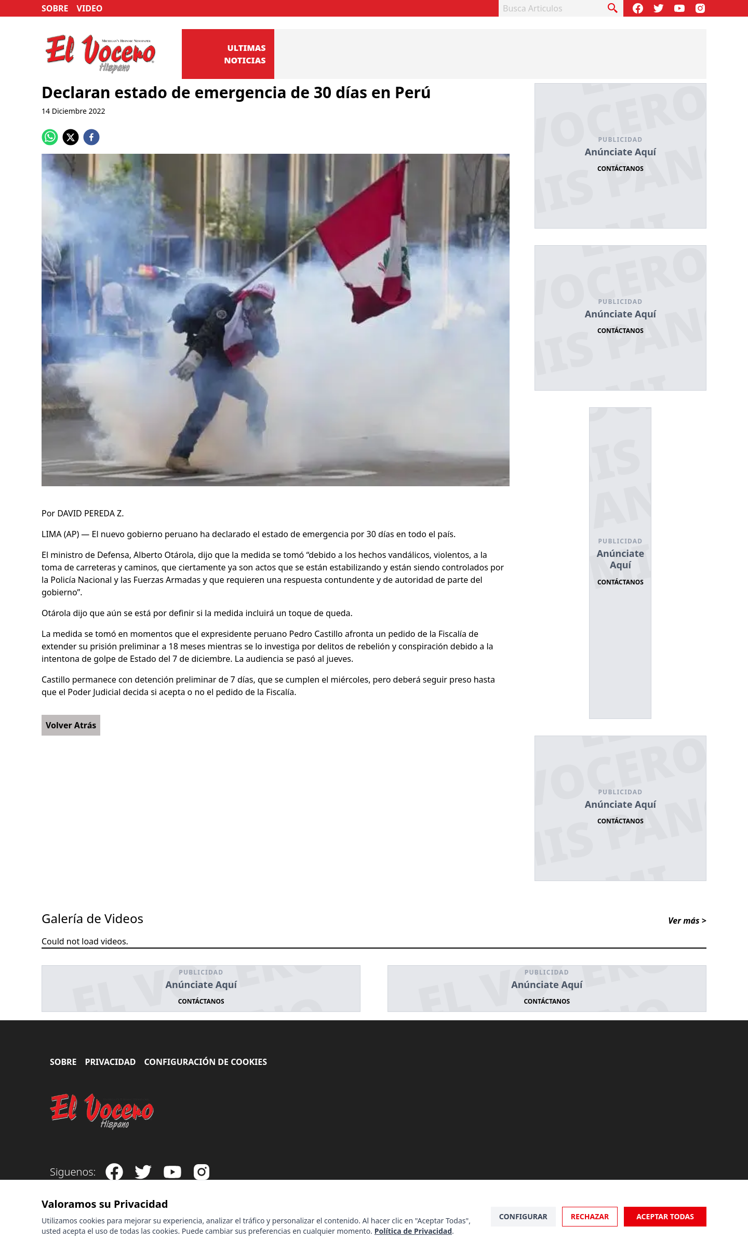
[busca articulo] (613, 8)
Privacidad (110, 1062)
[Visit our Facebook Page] (638, 8)
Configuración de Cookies (205, 1062)
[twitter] (70, 137)
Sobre (55, 8)
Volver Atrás (71, 725)
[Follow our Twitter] (658, 8)
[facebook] (91, 137)
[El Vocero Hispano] (102, 1112)
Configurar (523, 1216)
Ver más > (687, 920)
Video (90, 8)
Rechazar (590, 1216)
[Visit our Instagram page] (700, 8)
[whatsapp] (50, 137)
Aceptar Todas (665, 1216)
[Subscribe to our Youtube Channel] (679, 8)
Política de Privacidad (413, 1231)
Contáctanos (620, 168)
